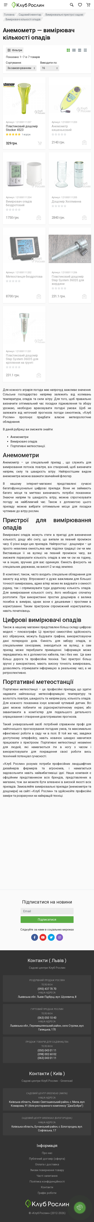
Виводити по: (48, 62)
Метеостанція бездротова (24, 276)
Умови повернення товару (47, 1170)
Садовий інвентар (30, 14)
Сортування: (14, 62)
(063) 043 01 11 (47, 1058)
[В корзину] (39, 143)
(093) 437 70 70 (47, 988)
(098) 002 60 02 (47, 1054)
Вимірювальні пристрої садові (64, 14)
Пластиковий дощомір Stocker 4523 (22, 128)
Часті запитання (47, 1176)
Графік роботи (47, 1193)
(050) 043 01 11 (47, 1050)
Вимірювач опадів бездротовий (19, 203)
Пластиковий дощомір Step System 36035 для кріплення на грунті (22, 359)
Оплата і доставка (47, 1164)
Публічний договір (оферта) (47, 1158)
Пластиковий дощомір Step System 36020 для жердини (68, 280)
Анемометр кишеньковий (61, 128)
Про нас (47, 1153)
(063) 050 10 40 (47, 1017)
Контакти (47, 1187)
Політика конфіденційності (47, 1181)
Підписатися (47, 919)
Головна (9, 14)
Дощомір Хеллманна (66, 201)
